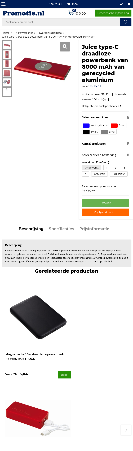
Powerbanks (25, 32)
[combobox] (61, 22)
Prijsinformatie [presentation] (94, 227)
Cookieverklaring (111, 386)
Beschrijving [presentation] (31, 227)
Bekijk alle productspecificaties (101, 104)
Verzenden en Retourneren (76, 388)
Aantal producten (94, 142)
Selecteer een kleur (95, 116)
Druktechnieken (45, 385)
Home (6, 32)
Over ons (40, 376)
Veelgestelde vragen (47, 381)
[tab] (31, 227)
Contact (73, 376)
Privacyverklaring (111, 390)
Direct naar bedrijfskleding (113, 13)
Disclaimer (107, 395)
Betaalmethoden (78, 381)
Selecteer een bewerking (99, 153)
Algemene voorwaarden (116, 381)
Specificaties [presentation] (61, 227)
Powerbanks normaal (49, 32)
